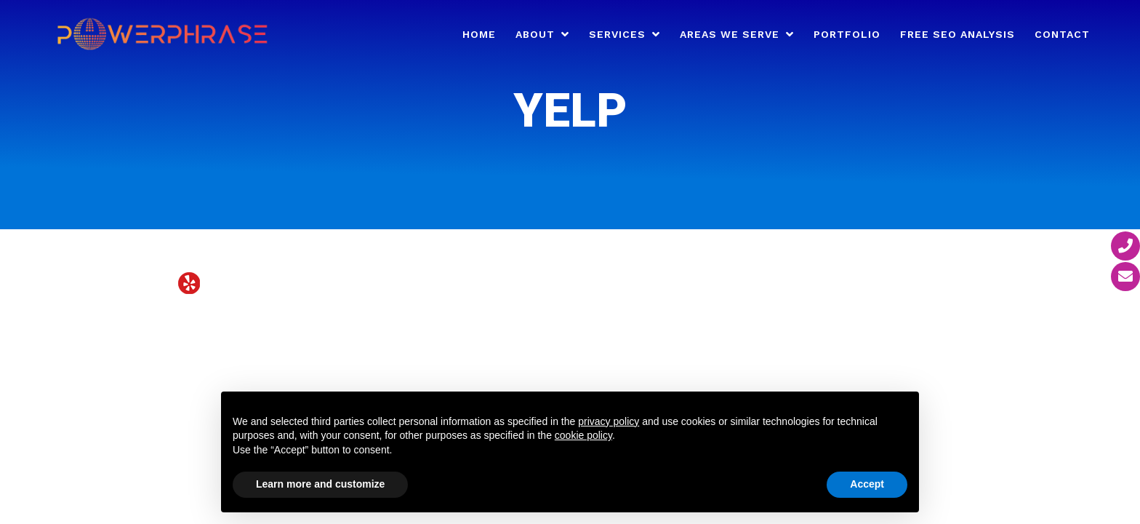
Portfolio (847, 34)
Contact (1062, 34)
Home (479, 34)
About (535, 34)
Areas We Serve (729, 34)
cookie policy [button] (583, 435)
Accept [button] (867, 484)
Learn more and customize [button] (320, 484)
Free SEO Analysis (957, 34)
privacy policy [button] (608, 421)
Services (617, 34)
